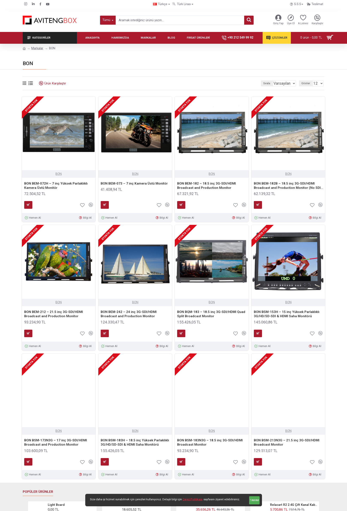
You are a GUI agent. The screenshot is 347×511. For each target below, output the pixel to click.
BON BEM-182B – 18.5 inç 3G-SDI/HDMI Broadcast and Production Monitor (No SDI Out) (287, 186)
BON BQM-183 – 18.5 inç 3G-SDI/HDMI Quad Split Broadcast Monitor (211, 314)
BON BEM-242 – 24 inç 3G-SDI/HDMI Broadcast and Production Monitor (129, 314)
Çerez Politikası (192, 499)
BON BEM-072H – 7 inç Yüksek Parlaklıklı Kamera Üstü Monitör (56, 186)
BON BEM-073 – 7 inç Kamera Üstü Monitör (134, 183)
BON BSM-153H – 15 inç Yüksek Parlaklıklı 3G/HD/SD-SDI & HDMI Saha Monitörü (286, 314)
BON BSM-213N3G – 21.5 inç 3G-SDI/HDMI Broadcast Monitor (286, 442)
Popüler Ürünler (38, 492)
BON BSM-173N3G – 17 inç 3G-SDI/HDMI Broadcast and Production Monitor (55, 442)
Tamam (254, 500)
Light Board (56, 504)
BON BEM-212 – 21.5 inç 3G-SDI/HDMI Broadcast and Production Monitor (53, 314)
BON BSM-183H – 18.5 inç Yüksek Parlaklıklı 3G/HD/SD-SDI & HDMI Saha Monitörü (135, 442)
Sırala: (263, 83)
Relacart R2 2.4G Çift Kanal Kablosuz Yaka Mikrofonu (293, 504)
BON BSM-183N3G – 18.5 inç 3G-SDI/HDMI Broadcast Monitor (210, 442)
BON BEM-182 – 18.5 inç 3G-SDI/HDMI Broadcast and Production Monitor (206, 186)
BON (58, 174)
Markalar (37, 48)
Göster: (308, 83)
